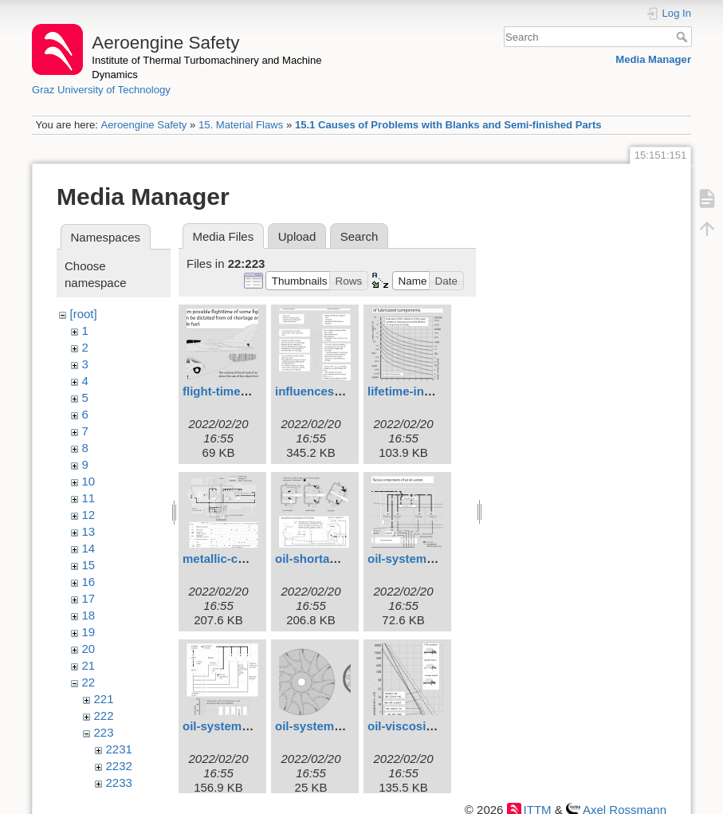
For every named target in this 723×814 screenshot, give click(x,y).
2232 (119, 766)
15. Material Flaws (240, 125)
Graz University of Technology (101, 90)
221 (104, 699)
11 (89, 498)
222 (104, 715)
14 (89, 548)
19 (89, 632)
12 (89, 514)
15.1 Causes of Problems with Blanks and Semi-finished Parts (448, 125)
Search (683, 36)
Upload (297, 236)
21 (89, 665)
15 (89, 565)
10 (89, 481)
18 (89, 615)
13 (89, 531)
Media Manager (653, 59)
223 (104, 732)
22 (89, 682)
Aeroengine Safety (143, 125)
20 (89, 648)
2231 (119, 749)
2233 (119, 782)
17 (89, 598)
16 (89, 581)
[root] (83, 313)
